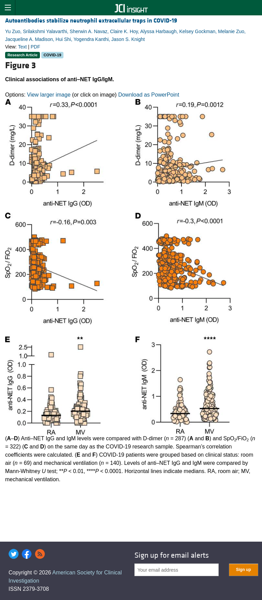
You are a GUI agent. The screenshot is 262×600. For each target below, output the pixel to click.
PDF (35, 46)
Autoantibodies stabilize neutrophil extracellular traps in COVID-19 (91, 21)
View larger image (49, 95)
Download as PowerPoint (148, 95)
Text (22, 46)
